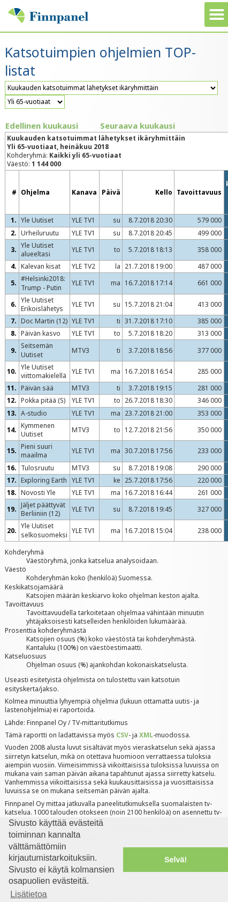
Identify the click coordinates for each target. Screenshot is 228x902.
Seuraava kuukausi (137, 125)
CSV (122, 735)
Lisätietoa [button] (28, 894)
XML (146, 735)
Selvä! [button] (175, 859)
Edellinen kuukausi (41, 125)
